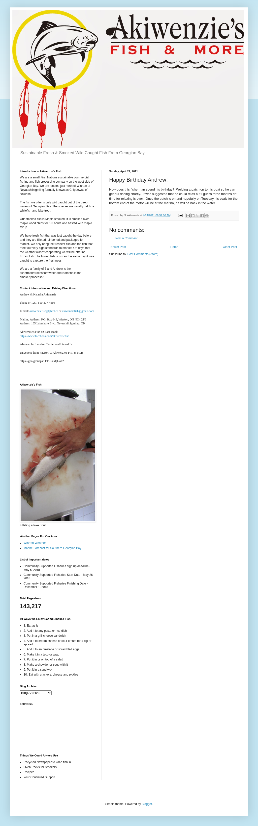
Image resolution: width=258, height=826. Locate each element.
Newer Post (118, 247)
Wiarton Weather (35, 543)
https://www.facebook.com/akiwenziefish (44, 336)
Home (174, 247)
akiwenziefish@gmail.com (78, 311)
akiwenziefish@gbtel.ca (44, 311)
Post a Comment (126, 238)
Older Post (230, 247)
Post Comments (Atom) (142, 254)
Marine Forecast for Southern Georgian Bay (52, 548)
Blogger (147, 804)
